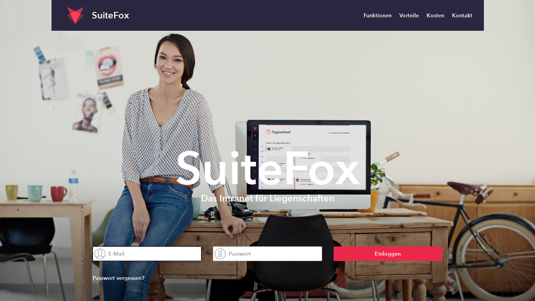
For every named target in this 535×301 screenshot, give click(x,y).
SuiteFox (110, 15)
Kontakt (462, 15)
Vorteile (409, 15)
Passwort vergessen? (118, 277)
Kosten (435, 15)
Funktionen (378, 15)
